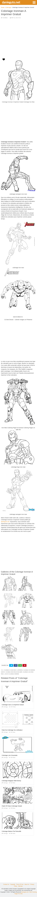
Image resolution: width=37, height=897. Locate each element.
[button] (34, 2)
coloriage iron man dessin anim (14, 672)
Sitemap (20, 886)
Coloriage (5, 17)
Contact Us (6, 884)
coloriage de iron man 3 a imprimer (13, 670)
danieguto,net (5, 521)
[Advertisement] (18, 38)
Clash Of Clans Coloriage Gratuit (12, 806)
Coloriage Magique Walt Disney (11, 780)
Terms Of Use (19, 884)
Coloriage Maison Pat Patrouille (11, 831)
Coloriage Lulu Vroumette (9, 755)
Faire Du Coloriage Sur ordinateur (12, 730)
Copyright (12, 884)
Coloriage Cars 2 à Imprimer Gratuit (13, 704)
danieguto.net (11, 2)
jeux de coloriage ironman (12, 674)
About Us (26, 884)
